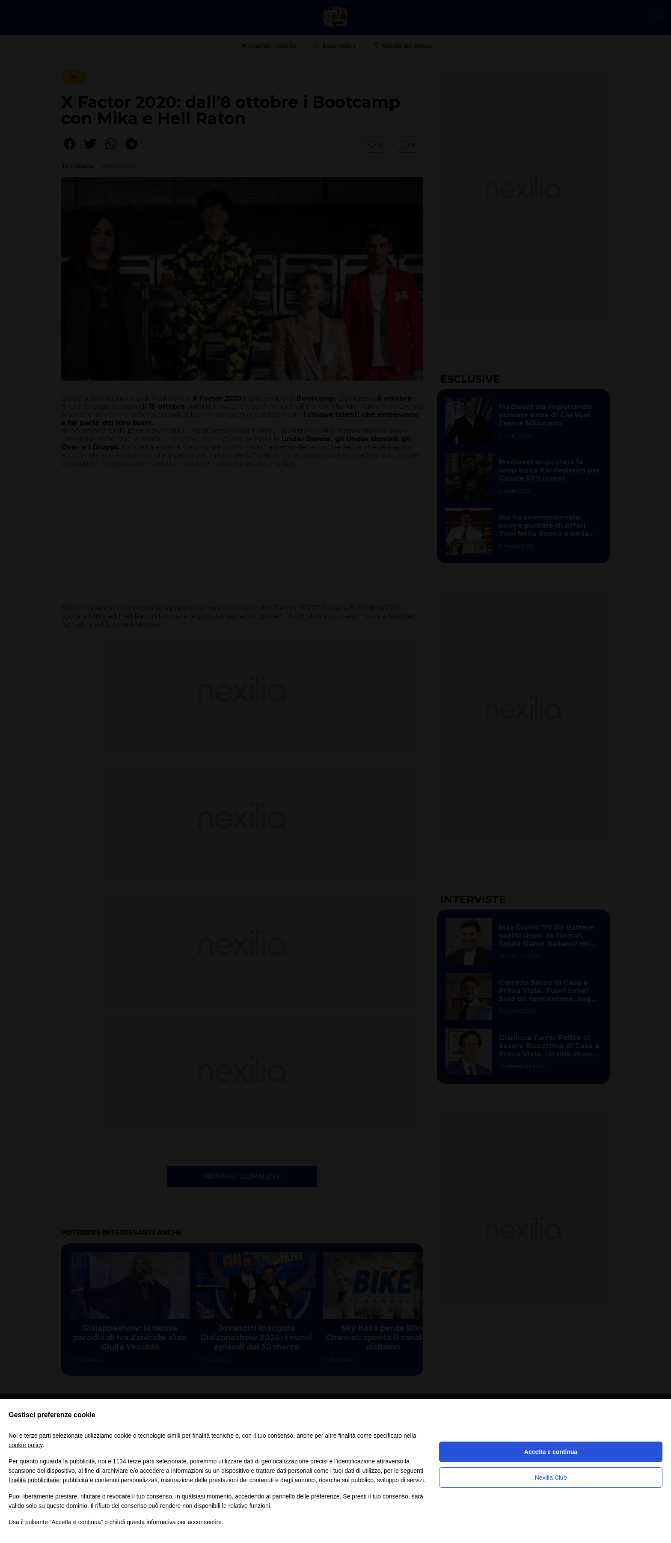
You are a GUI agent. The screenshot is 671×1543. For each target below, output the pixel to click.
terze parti (141, 1461)
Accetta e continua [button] (550, 1451)
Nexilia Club (551, 1477)
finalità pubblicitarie (34, 1480)
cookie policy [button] (25, 1445)
